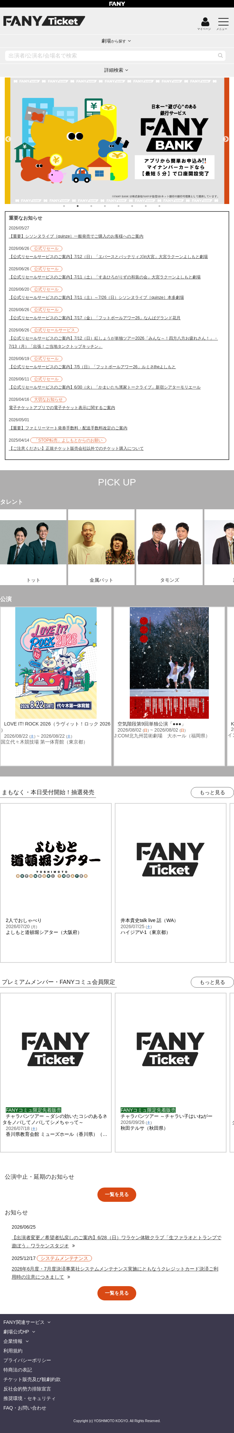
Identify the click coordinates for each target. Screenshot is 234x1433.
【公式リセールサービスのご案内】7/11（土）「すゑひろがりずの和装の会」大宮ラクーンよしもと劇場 (105, 277)
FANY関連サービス (24, 1322)
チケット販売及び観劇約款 (32, 1379)
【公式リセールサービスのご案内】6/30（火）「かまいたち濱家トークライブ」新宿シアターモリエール (105, 387)
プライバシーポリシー (27, 1360)
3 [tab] (98, 206)
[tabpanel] (117, 141)
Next (225, 136)
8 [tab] (166, 206)
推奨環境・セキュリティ (29, 1398)
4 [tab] (111, 206)
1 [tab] (71, 206)
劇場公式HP (16, 1331)
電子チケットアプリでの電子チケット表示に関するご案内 (62, 407)
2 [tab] (84, 206)
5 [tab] (125, 206)
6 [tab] (139, 206)
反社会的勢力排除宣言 (27, 1389)
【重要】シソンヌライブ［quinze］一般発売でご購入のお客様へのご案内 (76, 236)
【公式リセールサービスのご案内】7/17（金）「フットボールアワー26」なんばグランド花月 (95, 317)
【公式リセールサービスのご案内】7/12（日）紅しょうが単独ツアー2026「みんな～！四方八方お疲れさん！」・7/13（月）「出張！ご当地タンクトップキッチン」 (113, 342)
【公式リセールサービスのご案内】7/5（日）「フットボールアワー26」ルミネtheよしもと (92, 366)
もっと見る (212, 792)
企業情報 (12, 1341)
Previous (8, 136)
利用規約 (12, 1350)
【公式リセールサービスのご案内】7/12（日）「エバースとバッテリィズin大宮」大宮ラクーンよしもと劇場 (108, 256)
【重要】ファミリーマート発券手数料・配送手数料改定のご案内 (68, 428)
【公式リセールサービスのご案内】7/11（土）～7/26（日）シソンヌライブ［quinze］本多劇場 (96, 297)
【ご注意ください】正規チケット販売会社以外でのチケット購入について (76, 448)
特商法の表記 (17, 1369)
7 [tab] (152, 206)
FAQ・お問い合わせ (24, 1408)
